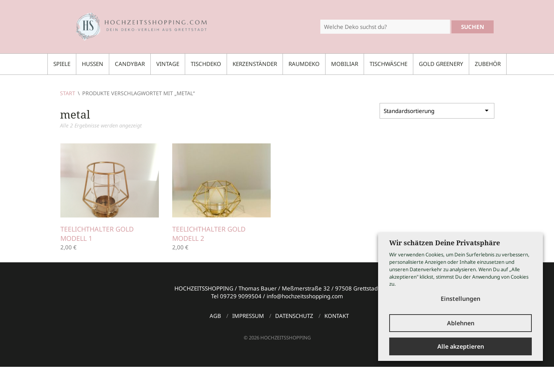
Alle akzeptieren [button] (460, 346)
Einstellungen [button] (460, 299)
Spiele (61, 63)
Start (67, 93)
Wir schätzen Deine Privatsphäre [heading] (444, 242)
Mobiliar (344, 63)
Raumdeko (304, 63)
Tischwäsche (388, 63)
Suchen (472, 26)
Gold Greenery (441, 63)
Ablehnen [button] (460, 323)
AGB (215, 315)
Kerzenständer (255, 63)
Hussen (92, 63)
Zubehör (488, 63)
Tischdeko (206, 63)
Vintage (167, 63)
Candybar (130, 63)
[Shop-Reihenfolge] (437, 111)
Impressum (248, 315)
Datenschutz (294, 315)
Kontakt (336, 315)
